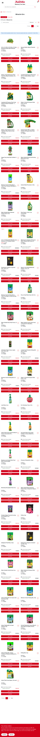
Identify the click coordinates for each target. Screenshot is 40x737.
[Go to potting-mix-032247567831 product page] (29, 654)
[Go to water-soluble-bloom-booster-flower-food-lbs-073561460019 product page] (10, 214)
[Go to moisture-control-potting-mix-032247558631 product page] (10, 379)
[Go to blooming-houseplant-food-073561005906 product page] (10, 489)
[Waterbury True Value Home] (20, 2)
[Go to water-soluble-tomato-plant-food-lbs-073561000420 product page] (29, 324)
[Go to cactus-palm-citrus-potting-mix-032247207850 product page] (10, 599)
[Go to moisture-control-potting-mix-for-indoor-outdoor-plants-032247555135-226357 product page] (10, 296)
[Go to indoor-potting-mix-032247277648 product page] (10, 654)
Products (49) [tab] (3, 17)
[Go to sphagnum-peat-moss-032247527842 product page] (10, 544)
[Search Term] (20, 7)
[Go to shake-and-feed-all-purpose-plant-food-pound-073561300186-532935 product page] (29, 379)
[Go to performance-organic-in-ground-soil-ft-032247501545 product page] (10, 269)
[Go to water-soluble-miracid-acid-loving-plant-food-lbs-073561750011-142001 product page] (10, 516)
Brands (4, 11)
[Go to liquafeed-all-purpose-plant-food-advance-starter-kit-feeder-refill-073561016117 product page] (10, 103)
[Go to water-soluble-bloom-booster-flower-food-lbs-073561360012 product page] (29, 489)
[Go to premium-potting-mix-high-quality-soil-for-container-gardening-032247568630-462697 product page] (29, 461)
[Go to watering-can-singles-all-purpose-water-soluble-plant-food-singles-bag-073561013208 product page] (29, 241)
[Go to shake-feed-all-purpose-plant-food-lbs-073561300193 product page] (29, 103)
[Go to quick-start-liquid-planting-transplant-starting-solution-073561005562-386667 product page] (29, 214)
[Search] (35, 7)
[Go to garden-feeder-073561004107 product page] (29, 131)
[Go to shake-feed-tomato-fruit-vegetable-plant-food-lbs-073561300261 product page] (10, 131)
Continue (4, 734)
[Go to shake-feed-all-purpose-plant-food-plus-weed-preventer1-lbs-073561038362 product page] (10, 76)
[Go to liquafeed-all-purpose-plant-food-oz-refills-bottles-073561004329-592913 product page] (29, 76)
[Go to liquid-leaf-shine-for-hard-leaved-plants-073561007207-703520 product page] (10, 406)
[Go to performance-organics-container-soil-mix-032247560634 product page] (29, 544)
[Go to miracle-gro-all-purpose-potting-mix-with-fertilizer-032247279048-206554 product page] (10, 241)
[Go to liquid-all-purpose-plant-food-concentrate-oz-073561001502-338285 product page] (10, 351)
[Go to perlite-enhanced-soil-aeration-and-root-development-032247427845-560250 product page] (29, 516)
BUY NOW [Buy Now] (10, 88)
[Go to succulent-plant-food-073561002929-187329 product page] (29, 434)
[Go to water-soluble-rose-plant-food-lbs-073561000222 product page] (10, 324)
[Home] (1, 12)
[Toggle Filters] (38, 22)
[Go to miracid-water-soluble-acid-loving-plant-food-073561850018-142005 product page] (29, 159)
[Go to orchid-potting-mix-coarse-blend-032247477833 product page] (29, 626)
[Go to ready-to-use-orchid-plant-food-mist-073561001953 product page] (10, 461)
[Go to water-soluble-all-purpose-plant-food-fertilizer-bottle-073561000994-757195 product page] (29, 571)
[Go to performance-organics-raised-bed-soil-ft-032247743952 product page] (29, 269)
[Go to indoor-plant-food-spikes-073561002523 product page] (10, 681)
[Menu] (2, 2)
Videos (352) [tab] (10, 17)
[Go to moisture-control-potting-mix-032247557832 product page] (29, 599)
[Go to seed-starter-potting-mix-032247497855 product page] (10, 626)
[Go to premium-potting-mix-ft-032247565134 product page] (29, 351)
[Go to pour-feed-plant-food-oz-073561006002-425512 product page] (29, 296)
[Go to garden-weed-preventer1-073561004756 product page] (29, 186)
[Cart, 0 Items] (37, 2)
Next (38, 26)
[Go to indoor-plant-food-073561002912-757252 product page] (10, 434)
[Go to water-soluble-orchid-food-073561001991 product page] (10, 571)
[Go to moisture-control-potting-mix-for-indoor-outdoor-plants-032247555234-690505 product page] (10, 186)
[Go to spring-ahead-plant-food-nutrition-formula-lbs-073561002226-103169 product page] (10, 159)
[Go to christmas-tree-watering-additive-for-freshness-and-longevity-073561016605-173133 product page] (29, 406)
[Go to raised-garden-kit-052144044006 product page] (10, 48)
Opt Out (11, 734)
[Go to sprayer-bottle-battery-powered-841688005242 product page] (29, 48)
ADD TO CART (10, 58)
